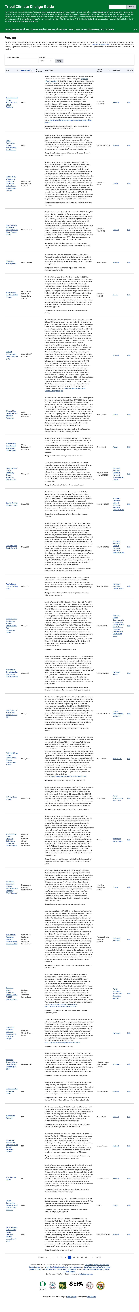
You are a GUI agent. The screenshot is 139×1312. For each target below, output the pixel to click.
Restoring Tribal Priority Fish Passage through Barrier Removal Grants (12, 229)
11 (53, 1257)
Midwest (116, 503)
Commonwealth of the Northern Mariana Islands (118, 622)
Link (128, 102)
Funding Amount (99, 70)
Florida (115, 627)
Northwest (116, 468)
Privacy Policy (71, 1297)
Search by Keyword (13, 57)
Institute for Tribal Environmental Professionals (60, 1269)
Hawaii (115, 629)
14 (65, 1257)
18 (82, 1257)
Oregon (119, 841)
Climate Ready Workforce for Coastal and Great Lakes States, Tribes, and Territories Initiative (11, 183)
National (116, 102)
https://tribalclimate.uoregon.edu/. (96, 19)
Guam (120, 627)
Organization (27, 71)
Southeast (116, 473)
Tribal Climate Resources (34, 29)
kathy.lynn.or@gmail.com (100, 44)
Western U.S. (117, 759)
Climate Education (81, 29)
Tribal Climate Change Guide (29, 6)
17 (78, 1257)
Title (7, 70)
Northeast (116, 475)
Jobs (105, 29)
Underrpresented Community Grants (11, 1091)
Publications (62, 29)
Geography (42, 57)
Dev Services (91, 1297)
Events (111, 29)
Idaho (115, 841)
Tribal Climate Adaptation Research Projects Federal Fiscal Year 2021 (11, 939)
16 (74, 1257)
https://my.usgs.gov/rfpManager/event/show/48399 (62, 1042)
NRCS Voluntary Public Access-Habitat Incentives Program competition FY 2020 (11, 1234)
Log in (135, 29)
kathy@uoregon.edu (86, 1274)
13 (61, 1257)
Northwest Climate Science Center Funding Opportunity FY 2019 (11, 1064)
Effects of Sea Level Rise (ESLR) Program (12, 295)
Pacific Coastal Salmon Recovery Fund (12, 586)
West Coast (117, 800)
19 (86, 1257)
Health (71, 29)
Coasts (115, 414)
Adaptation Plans (18, 29)
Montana (116, 998)
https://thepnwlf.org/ (30, 19)
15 (70, 1257)
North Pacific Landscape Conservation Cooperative (63, 1267)
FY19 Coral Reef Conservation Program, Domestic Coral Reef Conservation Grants (11, 626)
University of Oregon (92, 1265)
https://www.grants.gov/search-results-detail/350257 (69, 776)
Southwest (116, 470)
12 (57, 1257)
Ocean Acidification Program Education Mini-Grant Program (11, 145)
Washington (117, 839)
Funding (7, 29)
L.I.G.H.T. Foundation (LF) (100, 12)
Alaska (115, 447)
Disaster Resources (96, 29)
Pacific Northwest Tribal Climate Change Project (53, 12)
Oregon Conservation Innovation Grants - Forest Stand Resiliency (12, 1205)
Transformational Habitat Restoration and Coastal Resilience (12, 102)
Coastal (115, 183)
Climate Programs (50, 29)
